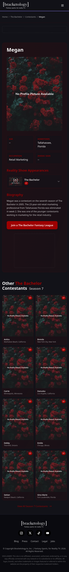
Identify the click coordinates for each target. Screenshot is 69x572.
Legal (44, 541)
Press (24, 541)
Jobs (53, 541)
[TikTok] (39, 533)
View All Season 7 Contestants (34, 506)
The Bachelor (16, 17)
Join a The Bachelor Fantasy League (32, 225)
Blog (16, 541)
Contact (35, 541)
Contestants (30, 17)
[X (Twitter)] (30, 533)
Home (5, 17)
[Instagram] (21, 533)
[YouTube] (47, 533)
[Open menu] (62, 5)
